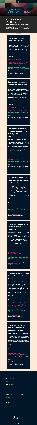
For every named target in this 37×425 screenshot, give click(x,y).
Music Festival (9, 381)
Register (8, 376)
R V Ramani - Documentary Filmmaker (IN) (16, 63)
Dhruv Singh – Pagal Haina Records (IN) (16, 253)
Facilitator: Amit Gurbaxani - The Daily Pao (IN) (17, 354)
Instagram (8, 397)
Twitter (20, 395)
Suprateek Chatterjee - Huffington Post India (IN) (17, 351)
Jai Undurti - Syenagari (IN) (13, 205)
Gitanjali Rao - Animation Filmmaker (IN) (16, 304)
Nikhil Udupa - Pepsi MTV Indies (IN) (15, 353)
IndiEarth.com (9, 392)
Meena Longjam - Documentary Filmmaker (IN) (17, 61)
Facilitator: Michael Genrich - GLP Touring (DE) (17, 110)
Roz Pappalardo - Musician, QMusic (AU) (16, 107)
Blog (19, 392)
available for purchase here (15, 72)
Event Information (10, 384)
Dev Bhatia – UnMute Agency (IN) (14, 252)
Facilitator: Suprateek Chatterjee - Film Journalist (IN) (18, 65)
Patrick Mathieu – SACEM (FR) (14, 159)
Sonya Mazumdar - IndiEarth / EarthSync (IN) (17, 255)
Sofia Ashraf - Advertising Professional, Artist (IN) (18, 62)
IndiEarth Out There (10, 394)
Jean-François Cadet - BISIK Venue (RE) (16, 109)
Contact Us (20, 394)
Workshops (8, 379)
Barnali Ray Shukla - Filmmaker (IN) (15, 59)
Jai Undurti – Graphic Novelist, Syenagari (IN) (17, 302)
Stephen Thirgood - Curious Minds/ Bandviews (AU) (18, 250)
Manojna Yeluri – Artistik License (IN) (15, 158)
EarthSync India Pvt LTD (23, 420)
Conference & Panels (10, 378)
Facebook (8, 395)
